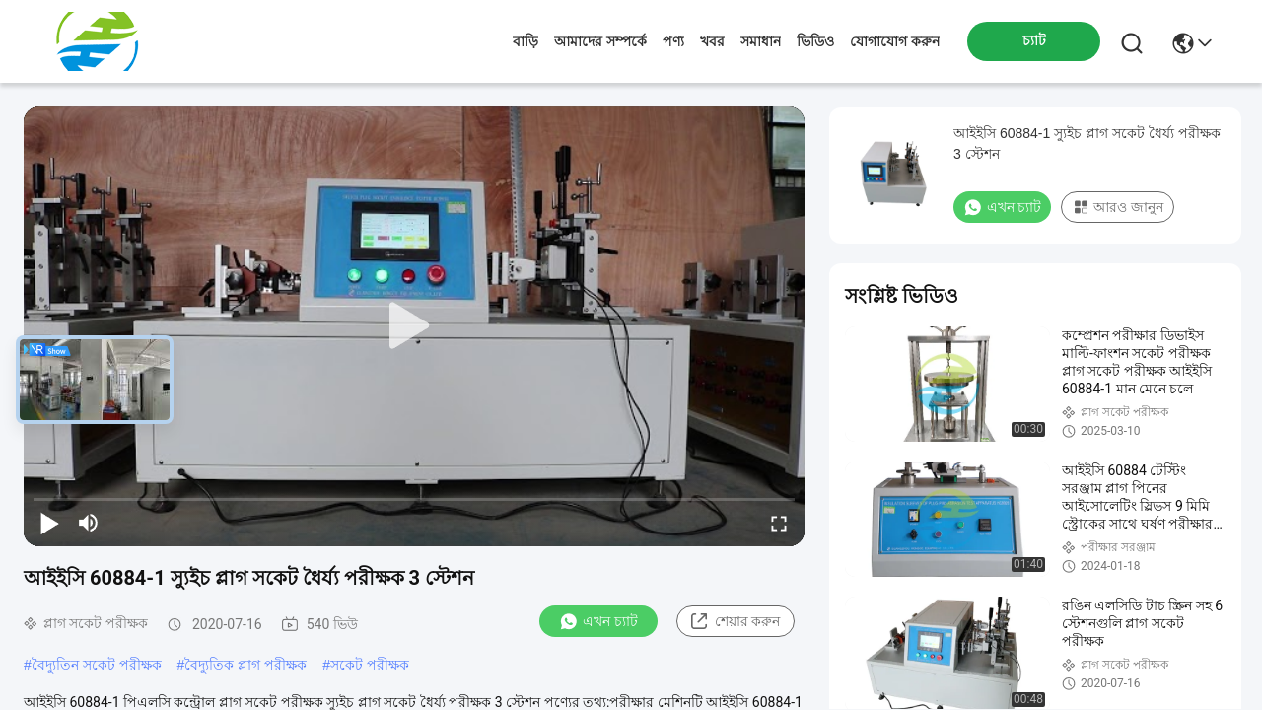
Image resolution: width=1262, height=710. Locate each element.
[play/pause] (49, 522)
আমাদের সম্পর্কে (600, 41)
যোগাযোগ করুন (895, 41)
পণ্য (673, 41)
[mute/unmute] (88, 522)
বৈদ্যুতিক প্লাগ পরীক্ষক (245, 665)
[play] (414, 326)
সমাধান (760, 41)
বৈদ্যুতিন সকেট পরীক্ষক (97, 665)
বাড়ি (525, 41)
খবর (712, 41)
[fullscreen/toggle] (779, 522)
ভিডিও (815, 41)
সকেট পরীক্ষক (369, 665)
